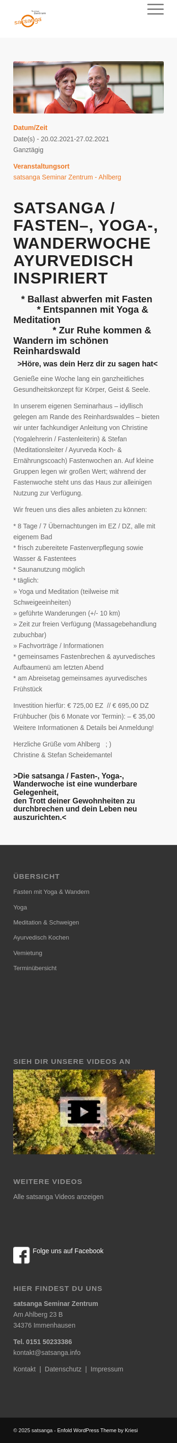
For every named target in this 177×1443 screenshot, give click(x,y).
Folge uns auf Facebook (68, 1251)
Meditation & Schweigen (46, 922)
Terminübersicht (35, 968)
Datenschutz (63, 1369)
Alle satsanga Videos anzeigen (58, 1196)
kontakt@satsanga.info (47, 1352)
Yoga (20, 907)
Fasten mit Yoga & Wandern (51, 891)
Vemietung (27, 953)
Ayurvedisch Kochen (41, 937)
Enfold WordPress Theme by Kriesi (97, 1430)
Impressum (107, 1369)
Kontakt (24, 1369)
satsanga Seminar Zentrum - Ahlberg (67, 177)
